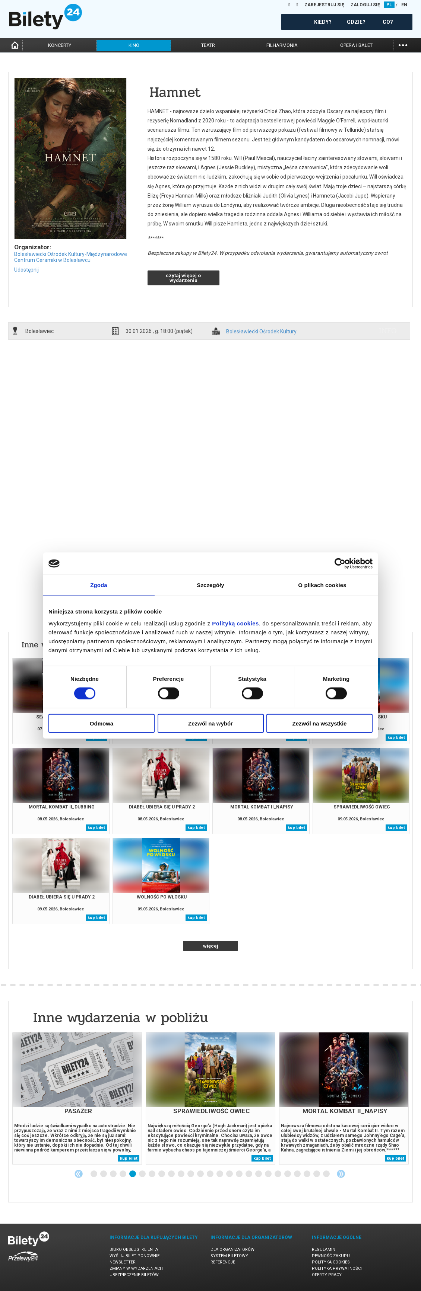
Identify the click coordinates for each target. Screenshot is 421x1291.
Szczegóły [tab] (210, 585)
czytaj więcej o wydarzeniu (183, 278)
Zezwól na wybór (210, 723)
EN (404, 4)
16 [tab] (239, 1174)
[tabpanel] (77, 1098)
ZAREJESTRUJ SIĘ (324, 4)
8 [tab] (162, 1174)
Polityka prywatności (337, 1268)
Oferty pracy (327, 1274)
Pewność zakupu (331, 1255)
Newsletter (123, 1262)
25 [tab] (326, 1174)
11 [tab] (191, 1174)
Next (341, 1174)
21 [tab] (288, 1174)
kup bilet (396, 737)
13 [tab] (210, 1174)
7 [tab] (152, 1174)
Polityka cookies (331, 1262)
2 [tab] (104, 1174)
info (388, 330)
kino (134, 45)
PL (389, 4)
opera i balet (356, 45)
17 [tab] (249, 1174)
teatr (208, 45)
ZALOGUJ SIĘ (365, 4)
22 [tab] (297, 1174)
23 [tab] (307, 1174)
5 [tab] (133, 1174)
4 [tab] (123, 1174)
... (403, 44)
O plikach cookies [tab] (322, 585)
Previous (79, 1174)
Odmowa (101, 723)
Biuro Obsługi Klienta (134, 1249)
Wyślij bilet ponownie (134, 1255)
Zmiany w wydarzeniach (136, 1268)
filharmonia (282, 45)
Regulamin (323, 1249)
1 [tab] (94, 1174)
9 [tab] (171, 1174)
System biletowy (229, 1255)
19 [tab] (268, 1174)
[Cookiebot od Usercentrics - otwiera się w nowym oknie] (340, 563)
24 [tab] (317, 1174)
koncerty (59, 45)
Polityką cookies (235, 623)
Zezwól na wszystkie (319, 723)
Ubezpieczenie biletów (134, 1274)
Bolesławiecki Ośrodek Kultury (261, 331)
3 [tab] (113, 1174)
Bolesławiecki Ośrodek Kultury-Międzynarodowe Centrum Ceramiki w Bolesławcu (70, 257)
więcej (210, 946)
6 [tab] (142, 1174)
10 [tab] (181, 1174)
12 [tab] (201, 1174)
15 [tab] (230, 1174)
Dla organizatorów (232, 1249)
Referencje (222, 1262)
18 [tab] (259, 1174)
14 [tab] (220, 1174)
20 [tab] (278, 1174)
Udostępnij (26, 270)
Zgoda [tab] (98, 585)
